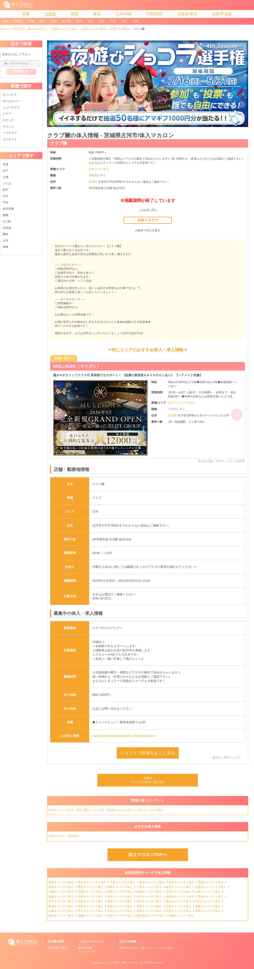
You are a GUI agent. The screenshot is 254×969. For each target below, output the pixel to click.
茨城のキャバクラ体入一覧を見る (148, 780)
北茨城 (7, 227)
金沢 (124, 21)
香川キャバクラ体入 (91, 911)
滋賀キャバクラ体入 (61, 896)
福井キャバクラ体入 (120, 901)
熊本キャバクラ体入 (61, 915)
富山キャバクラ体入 (179, 901)
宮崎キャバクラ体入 (120, 915)
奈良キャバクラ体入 (120, 896)
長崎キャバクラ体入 (208, 906)
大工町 (7, 221)
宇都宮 (18, 21)
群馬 (42, 21)
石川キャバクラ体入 (61, 901)
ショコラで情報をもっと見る (147, 753)
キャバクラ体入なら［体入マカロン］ (24, 29)
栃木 (5, 21)
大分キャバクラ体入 (120, 911)
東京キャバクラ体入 (61, 882)
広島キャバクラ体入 (91, 901)
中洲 (113, 21)
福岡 (101, 21)
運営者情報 (85, 947)
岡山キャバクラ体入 (149, 901)
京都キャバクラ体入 (179, 891)
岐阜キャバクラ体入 (179, 887)
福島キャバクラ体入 (149, 891)
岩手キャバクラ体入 (149, 896)
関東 (26, 14)
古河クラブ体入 (120, 29)
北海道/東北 (187, 14)
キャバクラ (10, 94)
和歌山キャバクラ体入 (180, 896)
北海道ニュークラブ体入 (211, 887)
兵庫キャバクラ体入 (120, 891)
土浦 (5, 177)
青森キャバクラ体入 (211, 896)
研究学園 (8, 208)
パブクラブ (10, 132)
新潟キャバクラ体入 (61, 906)
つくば (7, 183)
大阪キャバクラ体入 (61, 891)
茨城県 (93, 181)
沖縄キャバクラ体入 (182, 915)
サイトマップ (86, 951)
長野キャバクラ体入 (149, 906)
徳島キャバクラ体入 (149, 911)
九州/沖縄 (123, 14)
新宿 (53, 21)
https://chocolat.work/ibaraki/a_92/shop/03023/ (123, 736)
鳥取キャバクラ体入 (91, 906)
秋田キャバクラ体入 (91, 896)
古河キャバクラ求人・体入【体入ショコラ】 (76, 810)
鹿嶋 (5, 215)
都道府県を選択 (57, 947)
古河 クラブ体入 (99, 169)
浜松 (90, 21)
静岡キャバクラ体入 (120, 887)
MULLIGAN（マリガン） (77, 366)
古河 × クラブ (147, 220)
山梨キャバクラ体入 (61, 911)
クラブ (7, 113)
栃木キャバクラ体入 (152, 882)
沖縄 (135, 21)
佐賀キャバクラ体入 (179, 911)
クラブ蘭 (58, 143)
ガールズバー (11, 101)
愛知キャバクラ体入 (91, 887)
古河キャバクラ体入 (93, 29)
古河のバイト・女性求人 (64, 836)
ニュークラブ (11, 107)
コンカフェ (10, 139)
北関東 (50, 14)
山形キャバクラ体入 (208, 891)
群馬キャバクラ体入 (61, 887)
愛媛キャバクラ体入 (91, 915)
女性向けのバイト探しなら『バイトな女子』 (147, 947)
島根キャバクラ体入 (179, 906)
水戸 (5, 170)
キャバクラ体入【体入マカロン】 (121, 962)
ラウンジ (8, 126)
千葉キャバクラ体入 (123, 882)
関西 (74, 14)
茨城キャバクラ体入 (64, 29)
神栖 (5, 247)
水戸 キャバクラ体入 (181, 402)
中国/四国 (154, 14)
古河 (5, 240)
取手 (5, 189)
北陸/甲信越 (222, 14)
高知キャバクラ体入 (208, 911)
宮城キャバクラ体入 (91, 891)
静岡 (79, 21)
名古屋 (66, 21)
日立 (5, 196)
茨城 (31, 21)
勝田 (5, 234)
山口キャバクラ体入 (208, 901)
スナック (8, 120)
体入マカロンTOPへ (147, 854)
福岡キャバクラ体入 (120, 906)
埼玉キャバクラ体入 (182, 882)
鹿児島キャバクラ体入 (150, 915)
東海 (97, 14)
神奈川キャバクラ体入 (92, 882)
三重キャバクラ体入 (149, 887)
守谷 (5, 202)
